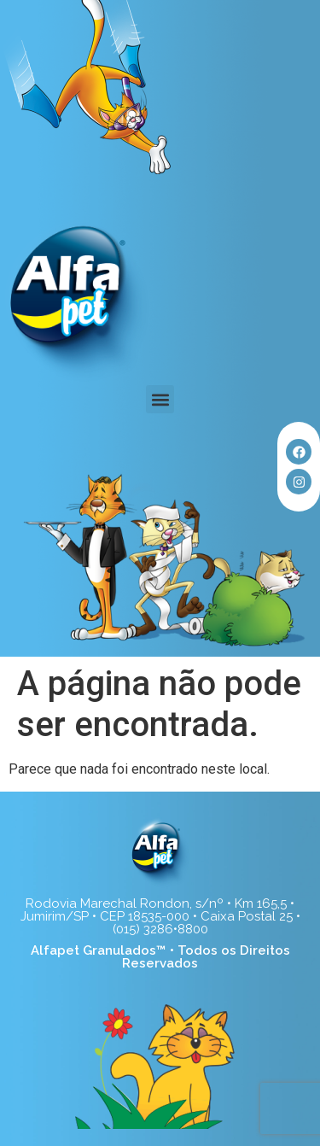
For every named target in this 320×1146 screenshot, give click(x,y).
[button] (160, 399)
